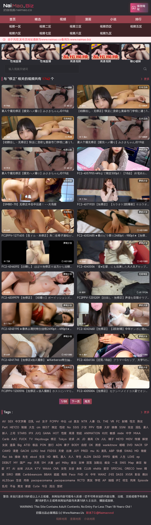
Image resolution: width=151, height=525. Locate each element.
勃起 (79, 433)
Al (13, 468)
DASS (119, 474)
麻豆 (139, 462)
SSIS (76, 427)
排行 (138, 19)
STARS (22, 433)
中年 (93, 474)
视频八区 (75, 33)
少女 (84, 427)
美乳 (104, 450)
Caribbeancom (32, 474)
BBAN (48, 474)
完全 (130, 427)
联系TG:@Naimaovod (100, 512)
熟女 (140, 421)
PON (43, 445)
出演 (69, 450)
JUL (103, 439)
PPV (91, 427)
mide (120, 433)
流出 (52, 486)
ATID (27, 445)
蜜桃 (115, 456)
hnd (42, 450)
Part (5, 427)
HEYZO (14, 427)
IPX (31, 433)
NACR (138, 445)
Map (131, 462)
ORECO (129, 468)
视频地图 (61, 518)
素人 (146, 427)
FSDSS (51, 450)
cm (38, 427)
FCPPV (54, 421)
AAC (14, 439)
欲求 (71, 439)
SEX (10, 421)
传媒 (137, 439)
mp (30, 462)
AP (104, 480)
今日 (44, 486)
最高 (90, 439)
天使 (61, 450)
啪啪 (122, 445)
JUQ (38, 433)
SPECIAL (116, 468)
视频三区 (75, 26)
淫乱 (138, 427)
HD (49, 456)
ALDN (87, 456)
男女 (20, 486)
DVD (130, 445)
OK (91, 445)
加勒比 (98, 462)
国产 (22, 462)
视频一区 (15, 26)
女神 (81, 462)
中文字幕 (20, 421)
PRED (84, 450)
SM (43, 462)
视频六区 (15, 33)
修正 (53, 439)
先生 (25, 456)
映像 (114, 427)
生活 (42, 456)
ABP (111, 450)
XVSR (129, 474)
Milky (65, 462)
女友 (5, 445)
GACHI (24, 450)
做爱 (143, 450)
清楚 (15, 450)
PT (8, 468)
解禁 (145, 439)
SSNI (122, 427)
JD (83, 439)
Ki (98, 450)
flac (4, 456)
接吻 (17, 456)
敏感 (112, 433)
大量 (50, 462)
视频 (63, 19)
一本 (115, 462)
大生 (31, 427)
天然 (36, 462)
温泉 (12, 445)
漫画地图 (75, 518)
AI (86, 474)
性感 (99, 427)
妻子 (66, 445)
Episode (143, 480)
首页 (12, 19)
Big (19, 445)
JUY (76, 450)
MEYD (120, 439)
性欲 (62, 427)
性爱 (64, 433)
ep (138, 456)
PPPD (106, 456)
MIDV (129, 439)
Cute (36, 486)
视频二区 (45, 26)
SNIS (123, 462)
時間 (105, 433)
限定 (54, 427)
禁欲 (60, 486)
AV (4, 421)
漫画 (88, 19)
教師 (145, 474)
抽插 (111, 480)
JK (78, 439)
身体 (79, 468)
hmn (139, 468)
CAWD (6, 450)
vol (38, 421)
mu (92, 450)
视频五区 (136, 26)
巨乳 (31, 421)
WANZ (102, 474)
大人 (71, 456)
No (69, 427)
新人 (5, 433)
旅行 (51, 445)
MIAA (137, 433)
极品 (35, 445)
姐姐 (56, 474)
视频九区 (106, 33)
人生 (122, 456)
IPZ (118, 480)
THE (105, 421)
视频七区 (45, 33)
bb (11, 456)
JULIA (29, 468)
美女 (76, 421)
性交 (132, 421)
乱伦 (5, 486)
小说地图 (89, 518)
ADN (59, 445)
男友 (90, 480)
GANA (47, 433)
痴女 (107, 462)
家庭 (28, 486)
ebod (33, 456)
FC (118, 421)
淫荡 (89, 462)
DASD (97, 456)
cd (70, 421)
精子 (111, 439)
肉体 (26, 480)
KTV (38, 468)
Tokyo (62, 439)
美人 (63, 456)
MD (136, 450)
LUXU (34, 450)
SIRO (9, 474)
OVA (56, 468)
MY (16, 462)
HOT (56, 433)
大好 (107, 427)
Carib (5, 439)
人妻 (92, 421)
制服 (24, 427)
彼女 (73, 462)
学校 (97, 480)
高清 (71, 433)
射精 (124, 421)
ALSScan (8, 480)
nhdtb (97, 468)
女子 (45, 421)
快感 (119, 450)
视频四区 (106, 26)
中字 (128, 433)
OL (99, 421)
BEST (46, 427)
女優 (71, 468)
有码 (64, 474)
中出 (63, 421)
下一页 (76, 401)
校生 (125, 480)
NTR (84, 421)
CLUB (87, 468)
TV (31, 439)
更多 (146, 79)
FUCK (23, 439)
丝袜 (20, 468)
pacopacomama (41, 480)
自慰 (84, 445)
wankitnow (110, 445)
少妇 (111, 474)
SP (146, 445)
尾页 (87, 401)
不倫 (12, 486)
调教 (18, 474)
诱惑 (98, 445)
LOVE (131, 456)
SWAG (128, 450)
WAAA (47, 468)
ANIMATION (92, 433)
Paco (72, 474)
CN (97, 439)
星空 (106, 468)
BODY (75, 445)
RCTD (81, 480)
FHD (80, 474)
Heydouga (42, 439)
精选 (38, 19)
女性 (63, 468)
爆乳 (55, 456)
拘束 (133, 480)
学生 (78, 456)
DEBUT (6, 462)
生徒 (18, 480)
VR (112, 421)
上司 (12, 433)
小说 (113, 19)
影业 (137, 474)
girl (57, 462)
